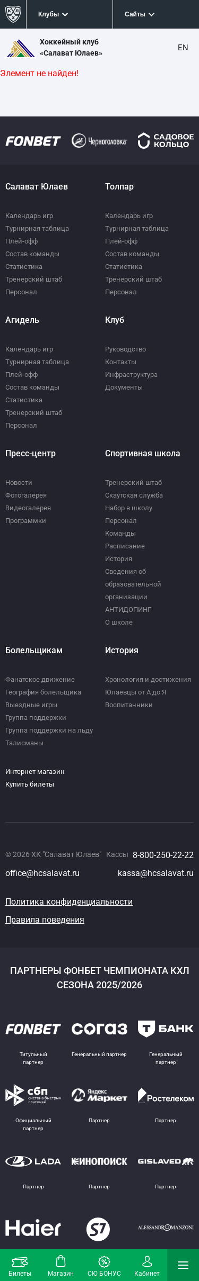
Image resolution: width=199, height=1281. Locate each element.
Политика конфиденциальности (69, 902)
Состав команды (32, 254)
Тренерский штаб (33, 279)
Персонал (21, 292)
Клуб (114, 320)
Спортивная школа (142, 453)
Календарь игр (29, 216)
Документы (124, 387)
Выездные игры (31, 705)
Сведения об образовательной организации (133, 584)
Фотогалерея (26, 495)
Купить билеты (29, 784)
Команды (120, 533)
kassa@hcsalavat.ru (156, 873)
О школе (119, 622)
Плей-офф (21, 241)
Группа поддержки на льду (49, 730)
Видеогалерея (28, 508)
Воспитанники (129, 705)
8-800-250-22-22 (163, 855)
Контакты (120, 362)
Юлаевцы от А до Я (135, 692)
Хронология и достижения (148, 679)
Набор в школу (128, 508)
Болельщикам (34, 650)
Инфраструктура (131, 374)
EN (183, 47)
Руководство (125, 349)
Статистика (23, 266)
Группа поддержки (35, 717)
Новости (18, 482)
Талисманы (24, 743)
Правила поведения (44, 920)
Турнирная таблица (37, 228)
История (118, 559)
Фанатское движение (40, 679)
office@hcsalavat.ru (42, 873)
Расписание (125, 546)
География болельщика (43, 692)
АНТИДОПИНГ (128, 610)
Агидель (22, 320)
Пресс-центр (30, 453)
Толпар (119, 187)
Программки (25, 521)
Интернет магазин (35, 771)
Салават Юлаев (36, 187)
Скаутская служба (134, 495)
